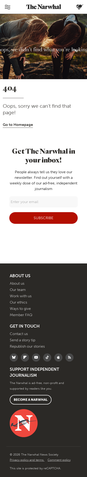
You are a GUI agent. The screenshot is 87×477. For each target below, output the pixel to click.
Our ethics (18, 302)
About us (17, 283)
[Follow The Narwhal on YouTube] (37, 357)
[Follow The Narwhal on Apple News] (59, 357)
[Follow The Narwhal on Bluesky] (15, 357)
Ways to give (20, 308)
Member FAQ (21, 315)
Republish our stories (27, 346)
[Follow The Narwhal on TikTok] (48, 357)
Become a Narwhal (31, 400)
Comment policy (59, 460)
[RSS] (70, 357)
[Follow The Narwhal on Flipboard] (26, 357)
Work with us (21, 296)
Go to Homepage (18, 124)
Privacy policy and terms (27, 460)
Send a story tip (22, 340)
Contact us (19, 334)
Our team (18, 289)
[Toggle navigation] (7, 7)
